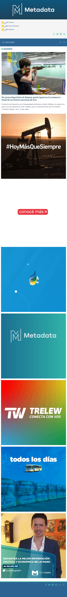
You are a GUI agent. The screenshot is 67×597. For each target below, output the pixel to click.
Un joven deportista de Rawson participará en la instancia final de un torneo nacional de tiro (31, 98)
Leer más (25, 109)
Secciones (8, 42)
